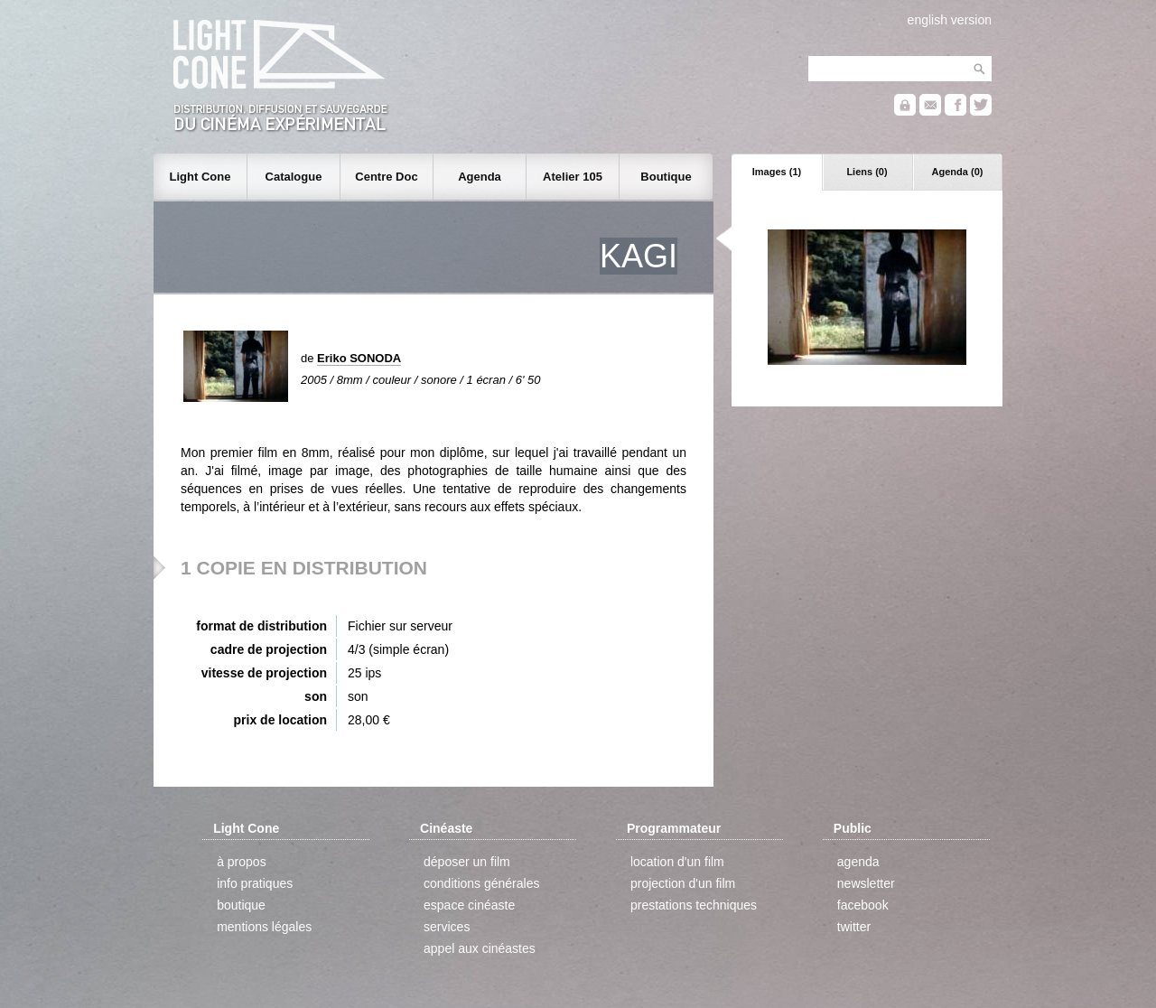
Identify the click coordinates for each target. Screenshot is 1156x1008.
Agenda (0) (958, 171)
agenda (858, 861)
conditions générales (481, 883)
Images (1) (776, 171)
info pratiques (255, 883)
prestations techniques (693, 905)
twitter (854, 926)
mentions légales (264, 926)
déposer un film (467, 861)
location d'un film (677, 861)
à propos (241, 861)
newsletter (866, 883)
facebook (863, 905)
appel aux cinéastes (480, 948)
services (447, 926)
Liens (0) (866, 171)
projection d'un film (682, 883)
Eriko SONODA (359, 358)
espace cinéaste (469, 905)
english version (950, 20)
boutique (241, 905)
